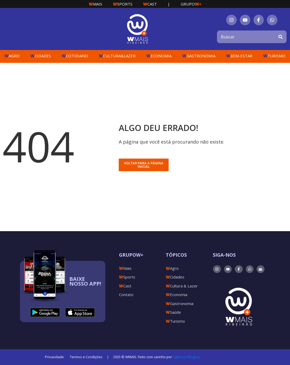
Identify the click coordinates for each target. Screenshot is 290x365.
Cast (150, 4)
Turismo (274, 55)
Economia (159, 55)
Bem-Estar (239, 55)
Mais (95, 4)
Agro (12, 55)
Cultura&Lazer (117, 55)
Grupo (191, 4)
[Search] (281, 37)
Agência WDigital (186, 356)
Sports (122, 4)
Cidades (40, 55)
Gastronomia (198, 55)
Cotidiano (75, 55)
